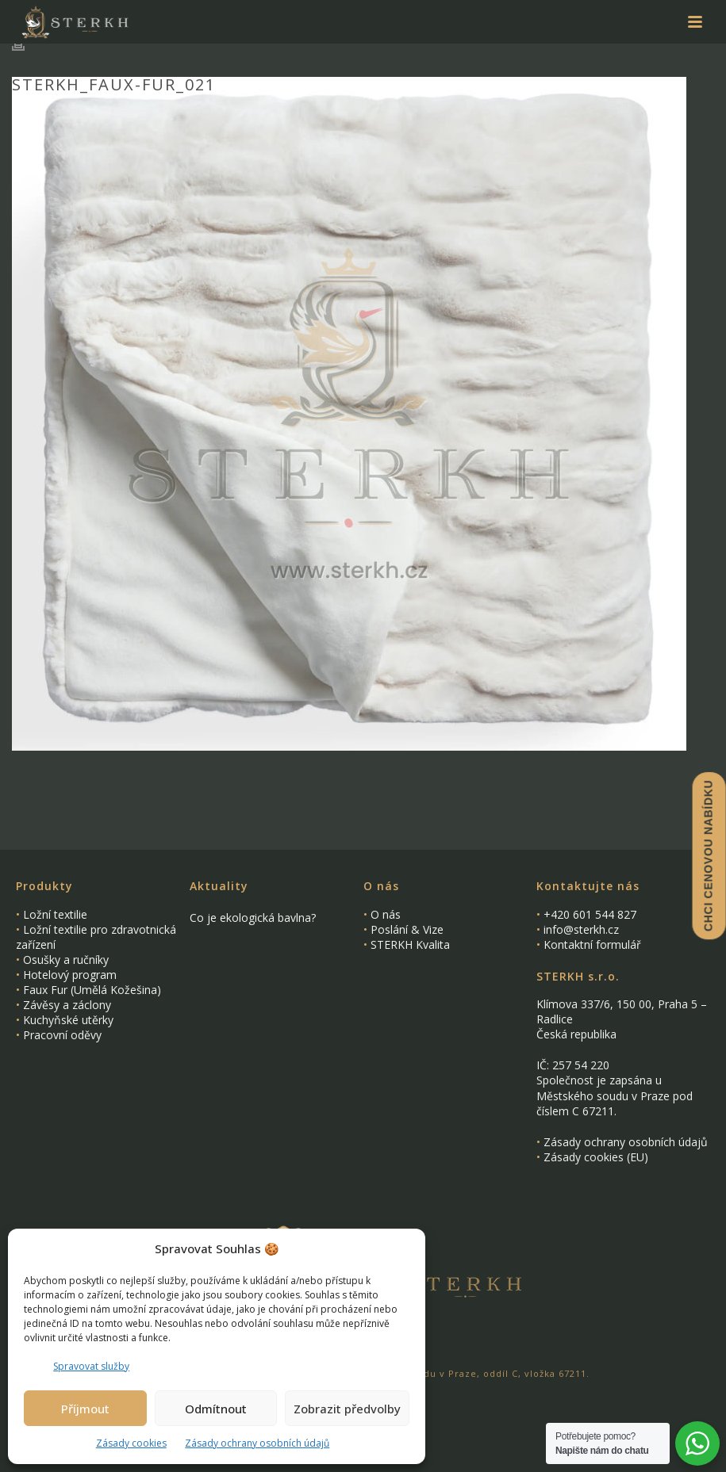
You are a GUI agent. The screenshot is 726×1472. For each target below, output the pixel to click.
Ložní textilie (55, 914)
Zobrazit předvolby (347, 1409)
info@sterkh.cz (581, 929)
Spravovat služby (91, 1366)
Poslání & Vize (407, 929)
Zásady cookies (131, 1443)
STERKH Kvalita (410, 944)
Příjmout (85, 1409)
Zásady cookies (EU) (596, 1156)
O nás (386, 914)
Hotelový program (70, 974)
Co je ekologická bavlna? (253, 918)
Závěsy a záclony (67, 1004)
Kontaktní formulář (592, 944)
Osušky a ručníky (66, 959)
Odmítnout (216, 1409)
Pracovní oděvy (62, 1034)
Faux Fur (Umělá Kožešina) (92, 989)
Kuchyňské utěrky (68, 1019)
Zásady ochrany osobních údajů (257, 1443)
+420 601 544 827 (590, 914)
